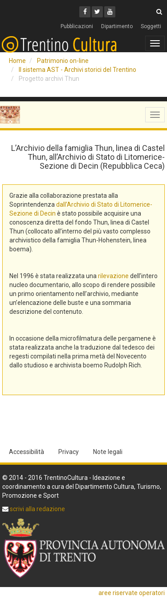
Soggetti (151, 26)
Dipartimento (117, 26)
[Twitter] (97, 11)
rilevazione (113, 275)
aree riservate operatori (131, 592)
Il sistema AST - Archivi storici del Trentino (77, 69)
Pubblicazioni (77, 26)
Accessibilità (26, 451)
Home (17, 60)
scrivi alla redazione (36, 508)
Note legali (107, 451)
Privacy (68, 451)
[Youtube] (109, 11)
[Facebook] (84, 11)
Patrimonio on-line (63, 60)
